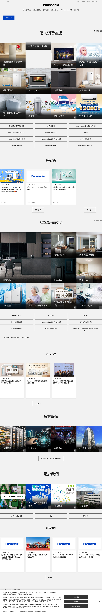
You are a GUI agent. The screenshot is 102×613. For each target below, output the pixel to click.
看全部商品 (98, 61)
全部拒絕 (76, 601)
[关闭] (99, 601)
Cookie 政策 (11, 608)
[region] (51, 601)
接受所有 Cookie (76, 606)
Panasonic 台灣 (5, 2)
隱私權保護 (18, 608)
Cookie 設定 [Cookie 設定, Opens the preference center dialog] (76, 597)
